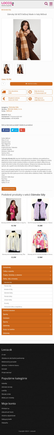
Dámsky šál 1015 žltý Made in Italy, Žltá (13, 254)
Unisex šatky (8, 300)
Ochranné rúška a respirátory (13, 307)
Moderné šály (8, 289)
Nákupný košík (6, 419)
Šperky (5, 314)
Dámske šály (6, 10)
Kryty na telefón (9, 329)
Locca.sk (32, 431)
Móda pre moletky (8, 398)
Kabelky (4, 383)
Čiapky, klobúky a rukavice (12, 275)
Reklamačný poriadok (9, 362)
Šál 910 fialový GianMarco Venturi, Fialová (40, 223)
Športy (5, 322)
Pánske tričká (6, 394)
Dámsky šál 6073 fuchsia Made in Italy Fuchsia (15, 223)
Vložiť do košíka (31, 84)
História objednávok (8, 416)
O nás (4, 355)
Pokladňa (5, 423)
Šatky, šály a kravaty (10, 279)
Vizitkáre (6, 318)
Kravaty (6, 303)
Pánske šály (7, 286)
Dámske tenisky (7, 387)
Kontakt (4, 369)
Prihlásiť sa (5, 408)
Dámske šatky (8, 293)
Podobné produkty (9, 189)
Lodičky (4, 390)
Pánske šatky (8, 296)
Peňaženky (7, 267)
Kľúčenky (6, 333)
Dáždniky (6, 326)
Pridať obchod (6, 372)
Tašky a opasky (8, 271)
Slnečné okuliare (9, 310)
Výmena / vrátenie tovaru (10, 365)
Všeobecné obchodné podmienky (13, 358)
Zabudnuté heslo (7, 412)
